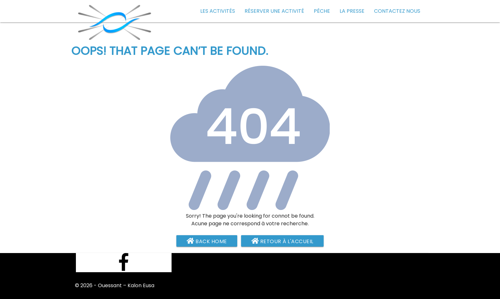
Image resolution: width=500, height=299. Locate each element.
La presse (352, 11)
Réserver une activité (274, 11)
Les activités (217, 11)
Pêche (322, 11)
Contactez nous (397, 11)
